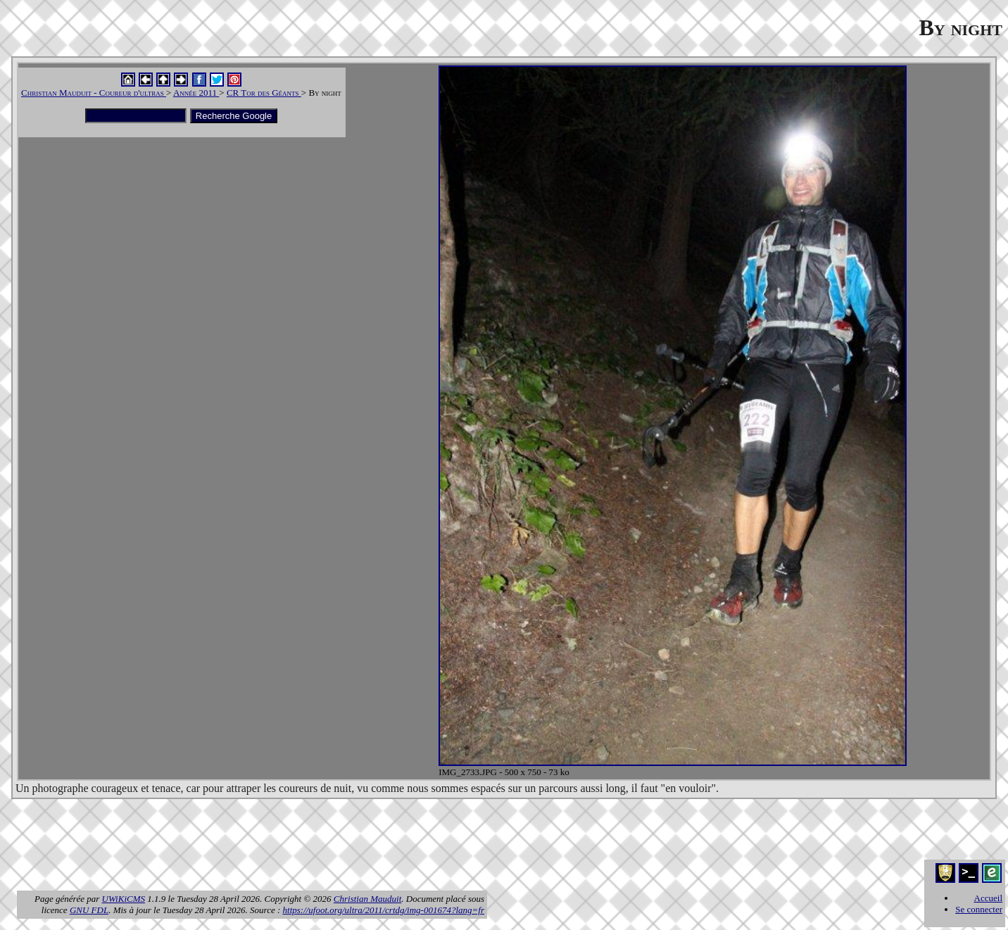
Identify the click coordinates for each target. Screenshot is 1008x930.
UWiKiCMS (123, 898)
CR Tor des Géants (264, 92)
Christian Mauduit (367, 898)
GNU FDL (89, 910)
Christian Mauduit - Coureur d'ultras (93, 92)
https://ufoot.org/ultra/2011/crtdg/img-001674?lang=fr (383, 910)
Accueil (988, 898)
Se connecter (978, 909)
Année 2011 (196, 92)
